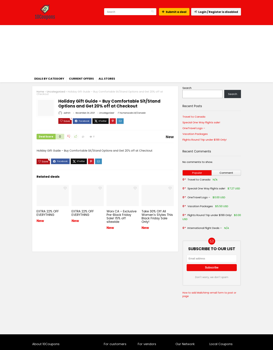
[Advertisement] (136, 49)
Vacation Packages (195, 134)
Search (187, 88)
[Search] (152, 11)
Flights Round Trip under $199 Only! (204, 139)
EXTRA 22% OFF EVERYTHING (48, 213)
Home (40, 91)
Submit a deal (174, 12)
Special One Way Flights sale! (201, 122)
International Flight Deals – (205, 228)
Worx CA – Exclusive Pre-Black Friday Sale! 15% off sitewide (121, 216)
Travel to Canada (193, 116)
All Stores (107, 79)
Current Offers (81, 79)
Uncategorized (56, 91)
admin (64, 112)
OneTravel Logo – (193, 128)
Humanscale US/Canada (132, 112)
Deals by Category (49, 79)
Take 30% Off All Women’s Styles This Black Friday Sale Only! (157, 216)
